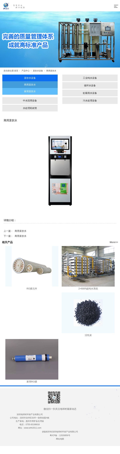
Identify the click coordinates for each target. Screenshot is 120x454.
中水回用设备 (30, 100)
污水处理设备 (90, 100)
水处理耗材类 (30, 108)
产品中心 (26, 71)
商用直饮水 (51, 71)
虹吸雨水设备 (90, 93)
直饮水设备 (38, 71)
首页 (16, 71)
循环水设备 (90, 85)
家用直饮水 (30, 91)
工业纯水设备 (90, 78)
